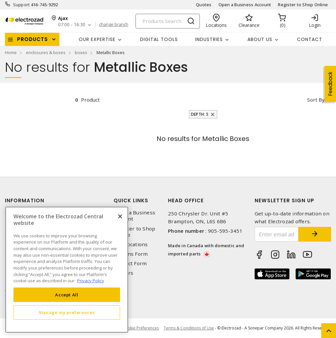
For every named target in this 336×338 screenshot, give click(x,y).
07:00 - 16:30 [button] (71, 25)
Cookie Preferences (140, 328)
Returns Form (131, 254)
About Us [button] (259, 39)
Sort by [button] (316, 99)
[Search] (168, 21)
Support (21, 5)
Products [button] (32, 39)
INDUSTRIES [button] (209, 39)
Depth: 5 (199, 114)
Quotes (204, 5)
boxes (81, 52)
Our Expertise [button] (97, 39)
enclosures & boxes (46, 52)
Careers (123, 273)
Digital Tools (159, 39)
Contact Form (130, 263)
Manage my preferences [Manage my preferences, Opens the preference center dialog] (67, 312)
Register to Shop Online (303, 5)
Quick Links (131, 200)
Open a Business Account (245, 5)
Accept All (66, 295)
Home (11, 52)
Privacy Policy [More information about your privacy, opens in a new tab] (90, 281)
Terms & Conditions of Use (189, 328)
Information (24, 200)
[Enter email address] (277, 234)
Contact (309, 39)
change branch (113, 24)
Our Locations (131, 244)
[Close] (120, 216)
